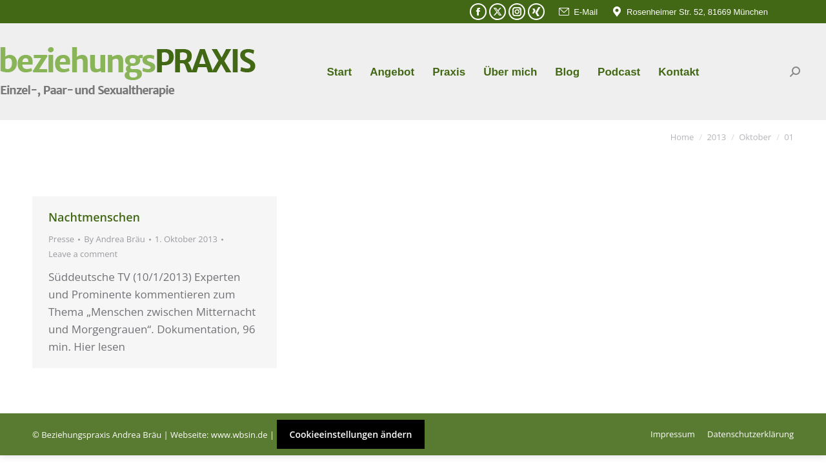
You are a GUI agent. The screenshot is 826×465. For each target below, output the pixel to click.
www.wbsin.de (239, 434)
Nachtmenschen (94, 217)
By (114, 239)
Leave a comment (82, 254)
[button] (28, 436)
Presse (61, 239)
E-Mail (578, 12)
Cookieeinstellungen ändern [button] (351, 434)
